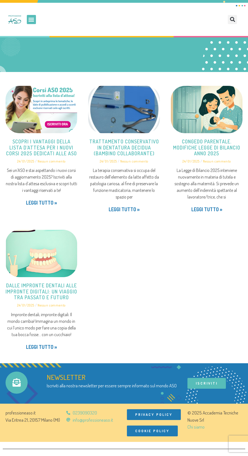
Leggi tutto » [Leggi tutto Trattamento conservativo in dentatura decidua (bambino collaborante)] (124, 209)
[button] (31, 19)
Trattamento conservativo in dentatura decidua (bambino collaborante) (124, 147)
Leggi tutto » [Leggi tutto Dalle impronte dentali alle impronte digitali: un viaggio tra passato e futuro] (41, 347)
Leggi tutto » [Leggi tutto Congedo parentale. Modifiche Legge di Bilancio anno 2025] (206, 209)
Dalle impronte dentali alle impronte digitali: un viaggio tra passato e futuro (41, 291)
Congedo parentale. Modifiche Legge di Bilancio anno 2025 (206, 147)
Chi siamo (196, 427)
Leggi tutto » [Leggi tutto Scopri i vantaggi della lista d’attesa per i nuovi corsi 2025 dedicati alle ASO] (41, 203)
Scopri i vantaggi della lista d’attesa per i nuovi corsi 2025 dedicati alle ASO (41, 147)
